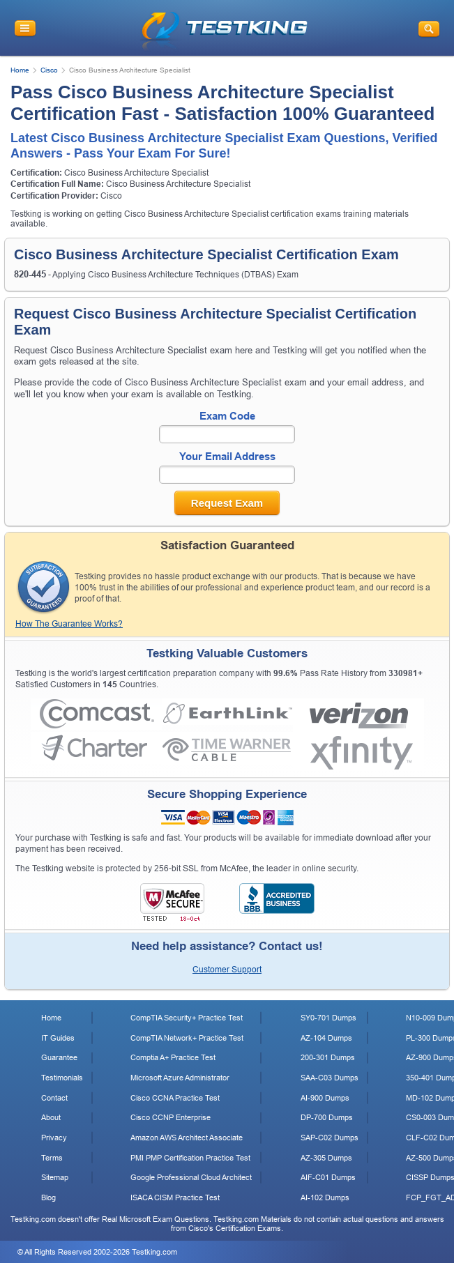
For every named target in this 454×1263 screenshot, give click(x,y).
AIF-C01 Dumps (328, 1177)
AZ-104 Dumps (326, 1038)
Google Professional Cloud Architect (191, 1177)
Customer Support (227, 969)
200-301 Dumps (328, 1057)
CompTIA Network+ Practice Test (186, 1038)
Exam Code (227, 416)
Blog (48, 1197)
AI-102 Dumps (325, 1197)
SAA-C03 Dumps (329, 1077)
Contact (54, 1098)
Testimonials (62, 1077)
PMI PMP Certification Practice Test (190, 1158)
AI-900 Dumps (325, 1098)
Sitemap (54, 1177)
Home (19, 70)
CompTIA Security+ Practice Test (186, 1017)
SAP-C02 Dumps (329, 1137)
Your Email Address (227, 456)
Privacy (54, 1137)
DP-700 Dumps (327, 1117)
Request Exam (227, 503)
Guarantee (59, 1057)
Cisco (49, 70)
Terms (52, 1158)
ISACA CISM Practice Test (175, 1197)
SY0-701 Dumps (328, 1017)
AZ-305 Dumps (326, 1158)
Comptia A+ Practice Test (172, 1057)
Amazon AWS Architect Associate (186, 1137)
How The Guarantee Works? (69, 624)
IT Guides (58, 1038)
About (51, 1117)
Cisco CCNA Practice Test (175, 1098)
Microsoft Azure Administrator (179, 1077)
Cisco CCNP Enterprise (170, 1117)
